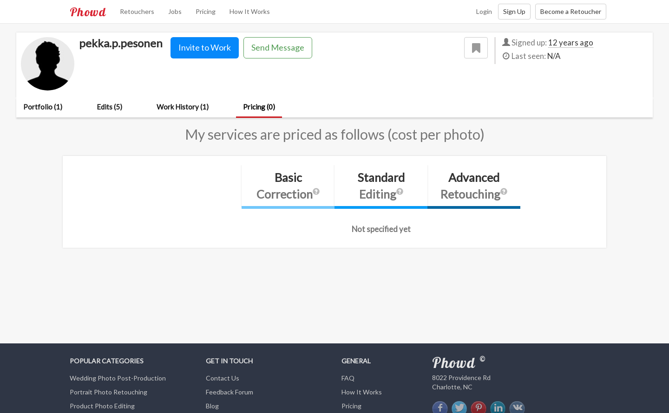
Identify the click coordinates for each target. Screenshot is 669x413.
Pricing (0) (259, 107)
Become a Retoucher (570, 11)
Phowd (88, 11)
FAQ (347, 378)
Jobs (175, 11)
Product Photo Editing (102, 406)
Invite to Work (204, 47)
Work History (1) (183, 107)
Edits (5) (109, 107)
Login (484, 11)
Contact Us (222, 378)
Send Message (277, 47)
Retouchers (137, 11)
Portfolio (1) (42, 107)
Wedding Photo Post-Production (118, 378)
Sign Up (514, 11)
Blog (212, 406)
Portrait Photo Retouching (108, 392)
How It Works (250, 11)
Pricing (206, 11)
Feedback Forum (229, 392)
